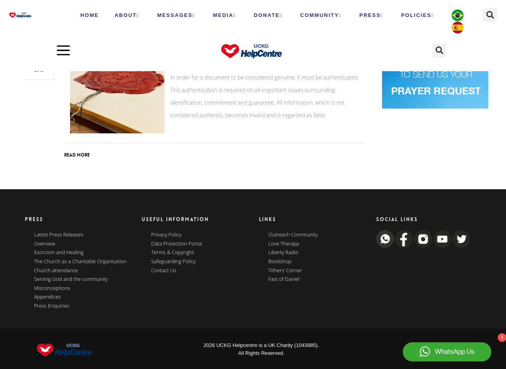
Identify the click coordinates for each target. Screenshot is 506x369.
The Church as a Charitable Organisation (80, 261)
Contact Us (163, 271)
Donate (268, 15)
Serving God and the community (71, 279)
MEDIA (224, 15)
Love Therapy (283, 244)
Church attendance (56, 271)
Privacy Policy (166, 235)
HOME (89, 15)
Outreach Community (293, 235)
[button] (490, 15)
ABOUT (126, 15)
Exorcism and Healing (59, 252)
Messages (176, 15)
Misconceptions (52, 288)
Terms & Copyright (172, 252)
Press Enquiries (52, 306)
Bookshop (280, 261)
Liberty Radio (283, 252)
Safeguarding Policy (173, 261)
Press (371, 15)
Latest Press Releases (58, 235)
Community (320, 15)
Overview (44, 244)
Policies (417, 15)
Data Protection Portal (176, 244)
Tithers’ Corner (285, 271)
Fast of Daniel (283, 279)
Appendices (47, 297)
